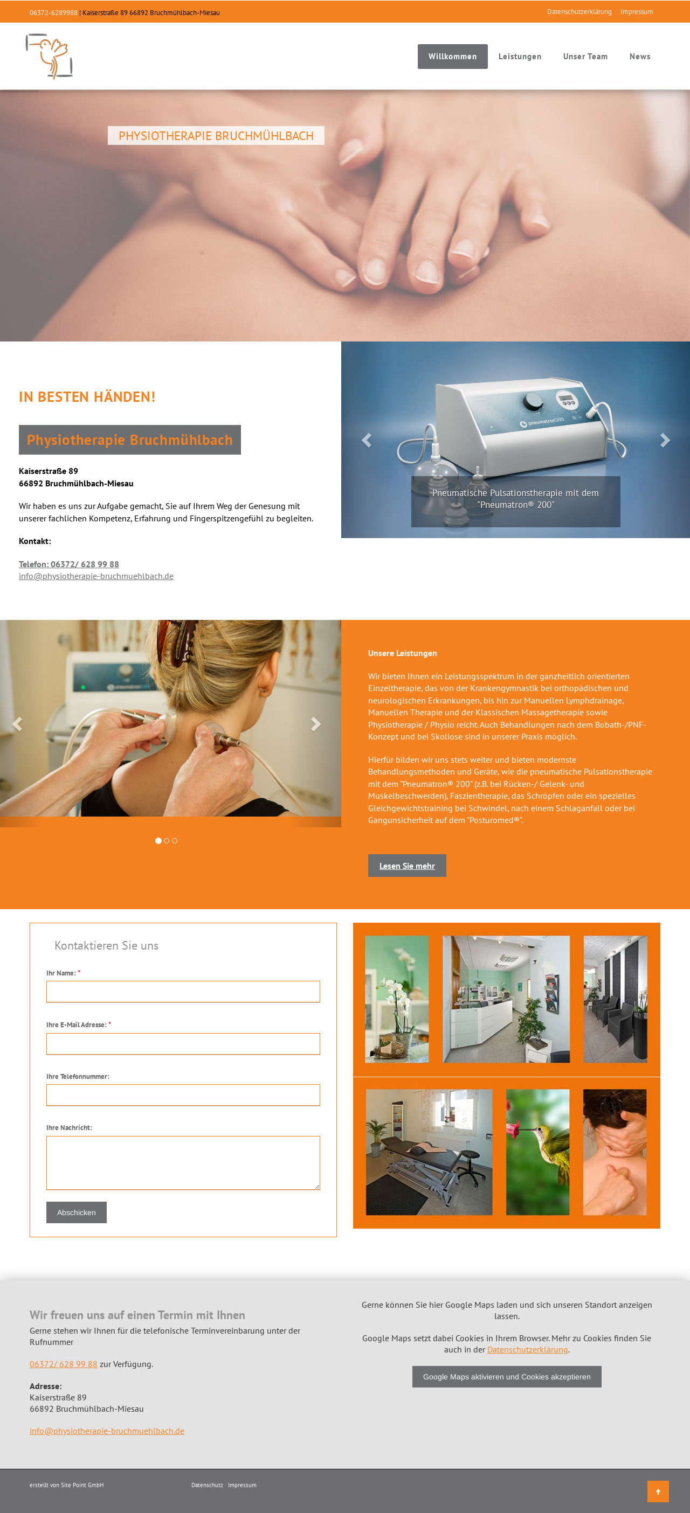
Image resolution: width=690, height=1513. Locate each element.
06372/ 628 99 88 (64, 1363)
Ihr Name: (63, 973)
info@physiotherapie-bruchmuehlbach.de (96, 575)
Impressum (636, 11)
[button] (367, 439)
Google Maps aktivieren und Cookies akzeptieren (507, 1376)
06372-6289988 (54, 12)
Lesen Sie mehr (407, 865)
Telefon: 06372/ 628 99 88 (69, 564)
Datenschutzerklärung (579, 11)
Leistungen (520, 56)
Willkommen (453, 56)
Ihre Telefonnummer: (77, 1076)
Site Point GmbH (82, 1485)
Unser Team (585, 56)
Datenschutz (207, 1485)
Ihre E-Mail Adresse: (78, 1025)
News (640, 56)
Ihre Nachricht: (69, 1127)
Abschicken (76, 1212)
